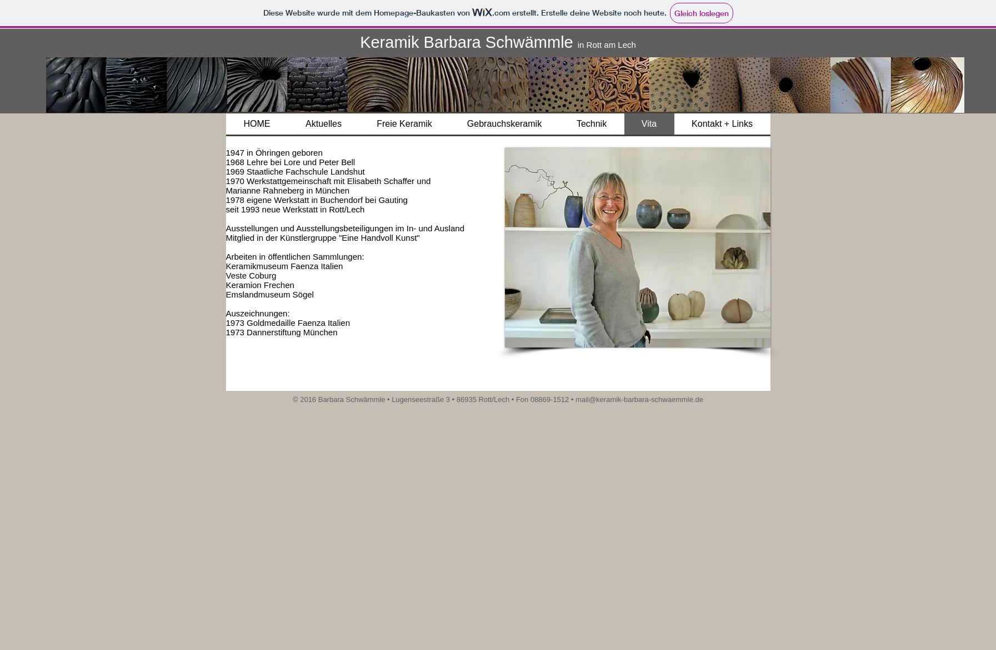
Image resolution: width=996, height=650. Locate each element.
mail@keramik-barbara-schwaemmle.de (639, 399)
